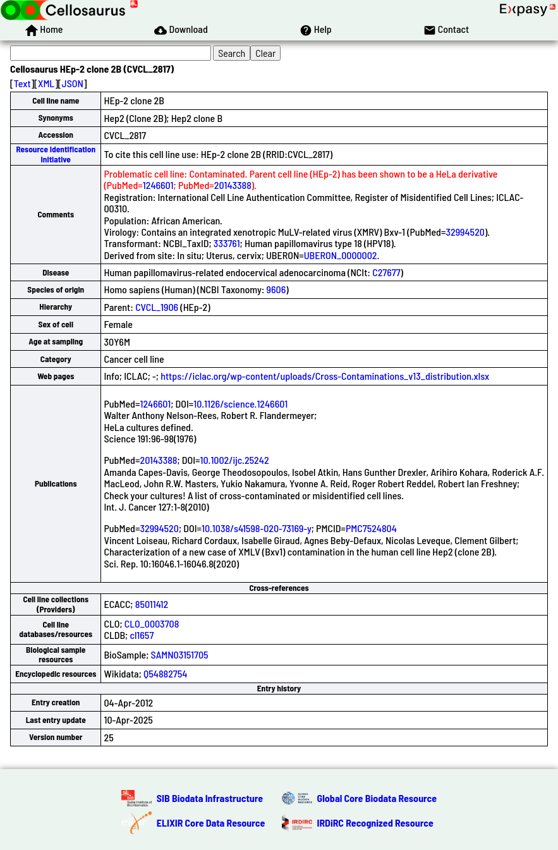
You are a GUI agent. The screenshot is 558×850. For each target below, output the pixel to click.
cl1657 (142, 635)
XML (46, 83)
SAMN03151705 (180, 654)
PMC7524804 (371, 528)
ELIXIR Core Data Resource (211, 823)
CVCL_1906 (156, 307)
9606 (276, 289)
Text (22, 83)
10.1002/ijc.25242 (234, 460)
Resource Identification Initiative (55, 154)
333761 (227, 243)
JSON (72, 83)
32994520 (465, 232)
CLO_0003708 (151, 623)
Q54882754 (165, 673)
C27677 (386, 272)
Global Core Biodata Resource (377, 798)
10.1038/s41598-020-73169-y (257, 528)
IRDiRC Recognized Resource (375, 823)
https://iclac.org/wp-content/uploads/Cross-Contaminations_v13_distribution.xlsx (325, 376)
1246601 (158, 185)
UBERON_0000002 (340, 255)
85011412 (152, 604)
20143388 (233, 185)
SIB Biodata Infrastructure (210, 798)
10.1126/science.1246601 (240, 404)
